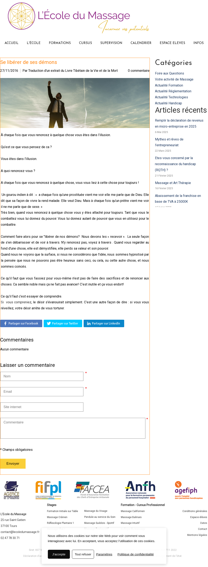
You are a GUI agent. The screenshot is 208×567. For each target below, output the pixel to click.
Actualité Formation (169, 85)
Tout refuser (83, 554)
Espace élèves (198, 517)
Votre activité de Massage (174, 79)
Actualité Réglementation (173, 91)
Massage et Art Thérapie (173, 183)
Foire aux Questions (169, 73)
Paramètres (104, 554)
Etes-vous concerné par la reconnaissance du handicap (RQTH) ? (175, 164)
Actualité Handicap (168, 103)
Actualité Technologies (171, 97)
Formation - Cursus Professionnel (143, 505)
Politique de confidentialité (136, 554)
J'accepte (59, 554)
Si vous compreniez (16, 302)
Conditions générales (194, 511)
